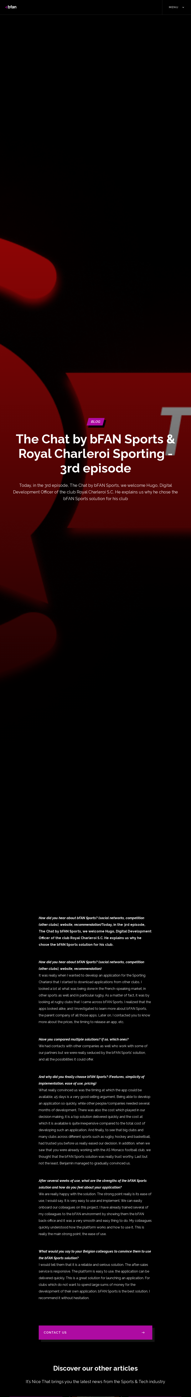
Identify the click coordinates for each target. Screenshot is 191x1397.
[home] (11, 7)
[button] (176, 7)
